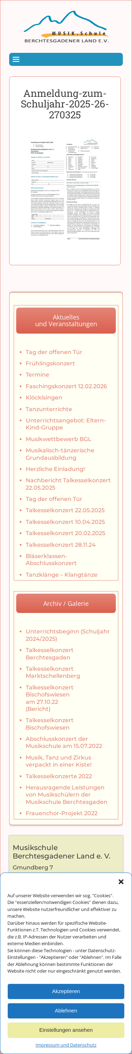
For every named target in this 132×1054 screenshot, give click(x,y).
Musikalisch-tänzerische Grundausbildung (60, 454)
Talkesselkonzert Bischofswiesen (50, 724)
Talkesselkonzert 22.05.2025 (65, 510)
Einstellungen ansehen (66, 1040)
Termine (37, 374)
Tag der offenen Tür (54, 352)
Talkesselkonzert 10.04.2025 (65, 522)
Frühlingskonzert (50, 363)
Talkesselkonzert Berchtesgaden (50, 654)
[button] (121, 892)
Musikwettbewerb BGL (59, 439)
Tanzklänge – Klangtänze (62, 574)
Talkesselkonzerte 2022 (59, 776)
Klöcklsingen (44, 397)
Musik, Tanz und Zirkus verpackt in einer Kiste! (59, 761)
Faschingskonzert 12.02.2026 (66, 386)
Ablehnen (66, 1021)
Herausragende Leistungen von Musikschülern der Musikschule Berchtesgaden (66, 794)
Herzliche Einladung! (55, 469)
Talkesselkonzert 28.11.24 (61, 544)
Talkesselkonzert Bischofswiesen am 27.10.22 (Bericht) (50, 698)
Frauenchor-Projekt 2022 (62, 813)
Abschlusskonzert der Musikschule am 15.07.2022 (64, 742)
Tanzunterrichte (49, 409)
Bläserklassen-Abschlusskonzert (51, 559)
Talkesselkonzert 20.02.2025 (65, 533)
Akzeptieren (66, 1002)
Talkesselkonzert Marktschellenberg (53, 672)
